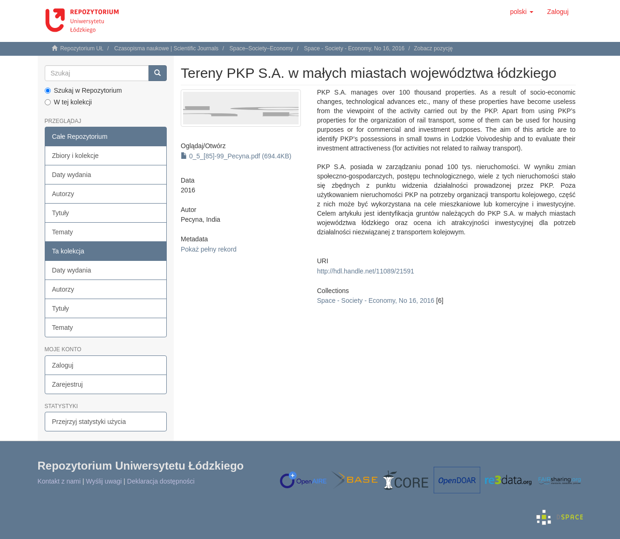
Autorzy (63, 194)
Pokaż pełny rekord (209, 249)
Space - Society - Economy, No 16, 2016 (354, 48)
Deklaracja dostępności (161, 481)
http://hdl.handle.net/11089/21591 (365, 271)
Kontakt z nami (59, 481)
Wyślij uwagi (104, 481)
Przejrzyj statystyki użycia (89, 421)
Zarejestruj (67, 384)
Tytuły (60, 213)
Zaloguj (63, 365)
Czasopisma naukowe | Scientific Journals (166, 48)
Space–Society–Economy (261, 48)
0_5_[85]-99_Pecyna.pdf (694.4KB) (236, 156)
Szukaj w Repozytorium (83, 90)
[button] (521, 11)
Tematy (62, 232)
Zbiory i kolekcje (75, 155)
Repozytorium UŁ (81, 48)
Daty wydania (71, 174)
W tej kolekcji (68, 102)
